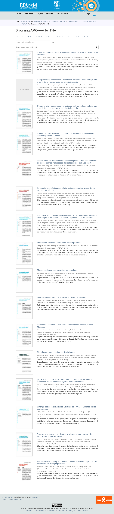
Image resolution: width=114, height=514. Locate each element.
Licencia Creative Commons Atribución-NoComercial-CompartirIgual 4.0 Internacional (57, 510)
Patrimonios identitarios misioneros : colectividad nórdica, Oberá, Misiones (65, 326)
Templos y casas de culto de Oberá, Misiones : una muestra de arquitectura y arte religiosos (64, 435)
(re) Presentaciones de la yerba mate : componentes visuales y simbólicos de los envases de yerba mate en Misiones (64, 380)
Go (53, 42)
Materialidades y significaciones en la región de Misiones (61, 297)
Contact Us (6, 499)
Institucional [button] (29, 14)
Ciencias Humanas (41, 22)
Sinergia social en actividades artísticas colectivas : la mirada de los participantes (66, 408)
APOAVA (24, 24)
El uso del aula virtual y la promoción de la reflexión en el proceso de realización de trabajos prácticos (67, 462)
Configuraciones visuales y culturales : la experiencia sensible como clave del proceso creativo (66, 134)
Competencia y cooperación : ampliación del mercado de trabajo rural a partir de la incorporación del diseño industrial (67, 81)
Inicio (19, 14)
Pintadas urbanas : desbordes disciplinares (55, 352)
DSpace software (8, 497)
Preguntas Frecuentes (45, 14)
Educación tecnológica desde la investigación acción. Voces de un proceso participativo (66, 189)
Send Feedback (16, 499)
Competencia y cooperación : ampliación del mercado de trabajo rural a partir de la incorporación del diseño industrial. (67, 107)
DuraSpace (36, 497)
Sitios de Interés (62, 14)
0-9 (17, 37)
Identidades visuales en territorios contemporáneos (59, 243)
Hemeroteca (73, 22)
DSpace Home (25, 22)
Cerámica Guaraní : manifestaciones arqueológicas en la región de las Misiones (67, 53)
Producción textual (58, 22)
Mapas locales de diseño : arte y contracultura (57, 270)
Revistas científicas (89, 22)
